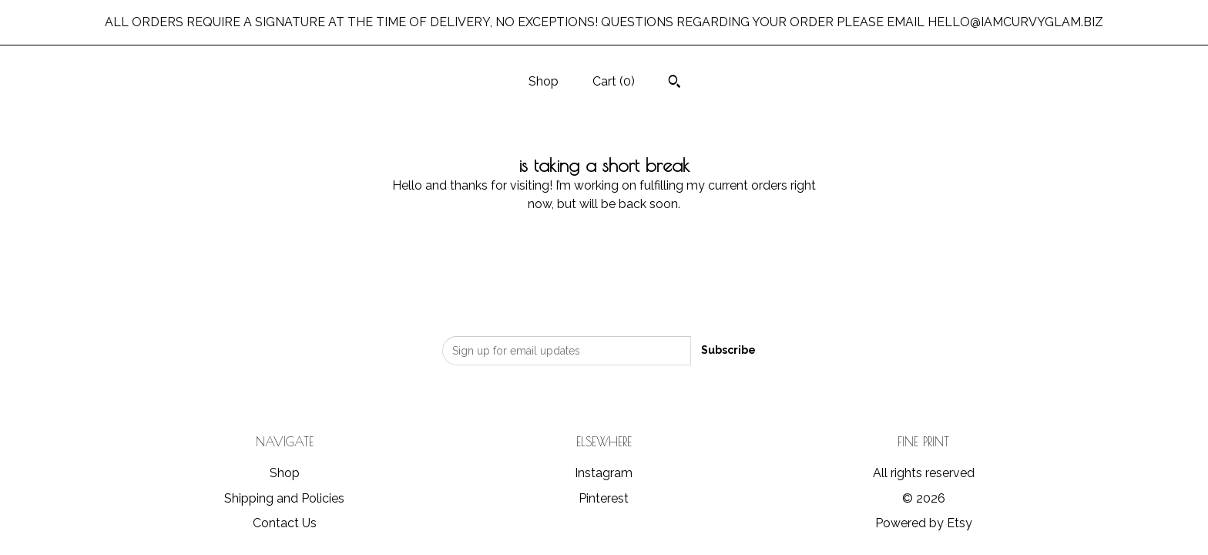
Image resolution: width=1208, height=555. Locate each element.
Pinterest (604, 498)
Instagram (604, 473)
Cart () (613, 81)
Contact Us (285, 523)
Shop (543, 81)
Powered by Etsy (923, 523)
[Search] (674, 83)
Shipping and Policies (284, 498)
